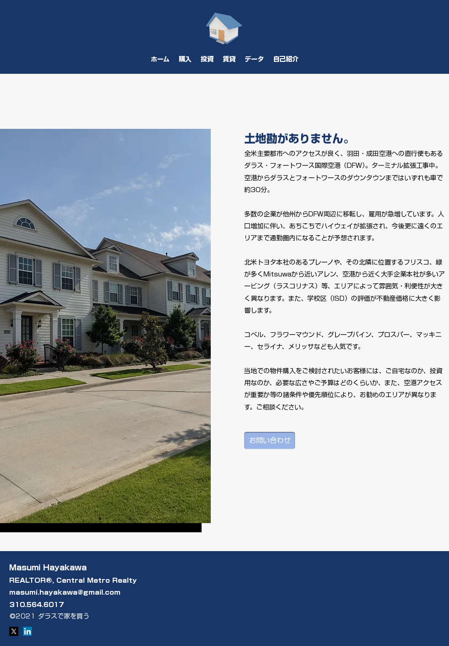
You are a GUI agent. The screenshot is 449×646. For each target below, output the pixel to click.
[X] (13, 631)
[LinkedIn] (27, 631)
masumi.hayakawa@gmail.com (64, 592)
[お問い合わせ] (269, 440)
